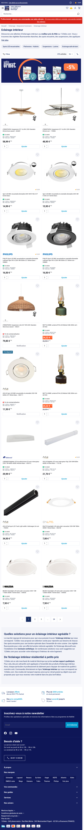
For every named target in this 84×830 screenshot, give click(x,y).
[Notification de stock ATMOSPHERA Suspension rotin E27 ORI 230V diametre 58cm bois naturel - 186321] (21, 348)
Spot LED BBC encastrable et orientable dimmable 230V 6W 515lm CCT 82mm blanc (60, 197)
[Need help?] (70, 2)
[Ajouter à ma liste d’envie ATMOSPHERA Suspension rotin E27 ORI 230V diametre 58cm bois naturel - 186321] (37, 288)
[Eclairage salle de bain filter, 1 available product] (70, 49)
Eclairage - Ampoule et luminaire (20, 27)
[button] (37, 192)
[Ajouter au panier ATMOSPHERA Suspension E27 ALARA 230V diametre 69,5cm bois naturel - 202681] (24, 149)
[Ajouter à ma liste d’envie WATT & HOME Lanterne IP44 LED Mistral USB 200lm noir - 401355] (77, 356)
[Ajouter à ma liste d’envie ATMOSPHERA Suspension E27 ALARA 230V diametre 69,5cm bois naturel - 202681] (37, 92)
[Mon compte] (74, 8)
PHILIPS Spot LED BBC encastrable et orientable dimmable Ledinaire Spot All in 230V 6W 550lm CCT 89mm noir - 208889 (60, 262)
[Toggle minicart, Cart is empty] (78, 8)
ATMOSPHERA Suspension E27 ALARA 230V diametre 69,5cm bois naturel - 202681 (19, 132)
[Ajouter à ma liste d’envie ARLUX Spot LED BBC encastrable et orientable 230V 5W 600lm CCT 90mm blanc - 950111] (37, 356)
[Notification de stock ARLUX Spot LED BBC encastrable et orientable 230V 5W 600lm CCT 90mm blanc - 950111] (21, 416)
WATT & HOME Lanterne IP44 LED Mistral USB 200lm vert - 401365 (60, 328)
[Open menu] (3, 8)
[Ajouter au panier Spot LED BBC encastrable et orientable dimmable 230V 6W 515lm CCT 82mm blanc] (64, 214)
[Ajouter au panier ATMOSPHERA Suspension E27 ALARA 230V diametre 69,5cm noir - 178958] (64, 149)
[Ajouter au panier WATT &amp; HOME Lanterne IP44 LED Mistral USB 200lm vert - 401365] (64, 348)
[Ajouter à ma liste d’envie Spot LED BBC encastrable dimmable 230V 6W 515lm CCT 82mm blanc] (37, 157)
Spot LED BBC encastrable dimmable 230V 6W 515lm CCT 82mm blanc (20, 197)
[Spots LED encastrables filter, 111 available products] (11, 49)
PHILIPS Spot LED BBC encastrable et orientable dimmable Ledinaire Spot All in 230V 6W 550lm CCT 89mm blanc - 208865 (20, 262)
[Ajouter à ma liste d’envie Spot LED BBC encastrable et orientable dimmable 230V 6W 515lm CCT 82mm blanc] (77, 157)
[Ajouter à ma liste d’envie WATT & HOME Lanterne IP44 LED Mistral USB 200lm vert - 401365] (77, 288)
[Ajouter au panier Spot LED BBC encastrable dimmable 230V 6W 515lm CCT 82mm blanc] (24, 214)
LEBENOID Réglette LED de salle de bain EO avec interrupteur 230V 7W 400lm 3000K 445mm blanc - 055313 (21, 465)
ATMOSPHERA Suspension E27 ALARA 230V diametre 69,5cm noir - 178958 (59, 132)
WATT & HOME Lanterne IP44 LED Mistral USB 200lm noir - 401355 (60, 396)
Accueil (3, 27)
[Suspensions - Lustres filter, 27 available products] (50, 49)
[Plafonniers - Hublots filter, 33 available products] (31, 49)
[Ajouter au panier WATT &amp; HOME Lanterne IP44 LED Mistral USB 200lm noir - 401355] (64, 416)
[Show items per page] (70, 56)
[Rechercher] (77, 15)
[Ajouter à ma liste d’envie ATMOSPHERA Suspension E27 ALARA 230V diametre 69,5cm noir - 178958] (77, 92)
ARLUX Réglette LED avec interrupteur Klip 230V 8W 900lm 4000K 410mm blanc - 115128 (60, 465)
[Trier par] (77, 56)
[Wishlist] (66, 8)
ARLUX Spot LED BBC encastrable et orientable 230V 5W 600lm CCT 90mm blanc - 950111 (20, 396)
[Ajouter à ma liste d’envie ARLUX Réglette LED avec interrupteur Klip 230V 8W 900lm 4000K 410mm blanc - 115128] (77, 424)
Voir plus (4, 43)
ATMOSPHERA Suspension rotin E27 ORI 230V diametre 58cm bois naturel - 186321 (19, 328)
